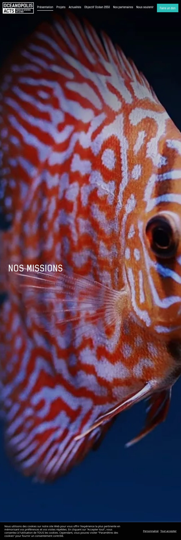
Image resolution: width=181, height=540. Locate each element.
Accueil (18, 8)
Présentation (45, 7)
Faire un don (168, 8)
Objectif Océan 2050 (97, 7)
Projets (60, 7)
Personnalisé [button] (151, 531)
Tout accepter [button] (168, 531)
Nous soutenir (145, 7)
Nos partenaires (123, 7)
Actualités (75, 7)
